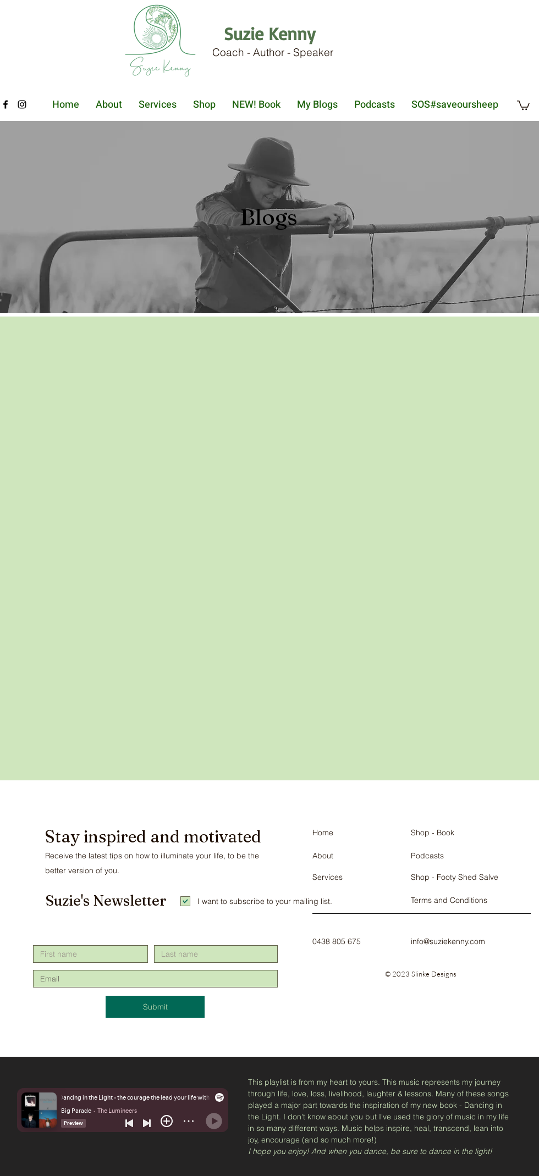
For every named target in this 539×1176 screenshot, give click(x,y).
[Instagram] (22, 104)
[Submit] (155, 1007)
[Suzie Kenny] (269, 34)
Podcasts (427, 856)
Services (327, 877)
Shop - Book (432, 832)
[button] (523, 104)
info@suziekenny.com (448, 941)
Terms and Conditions (449, 900)
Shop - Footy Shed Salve (454, 877)
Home (322, 832)
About (322, 856)
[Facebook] (5, 104)
